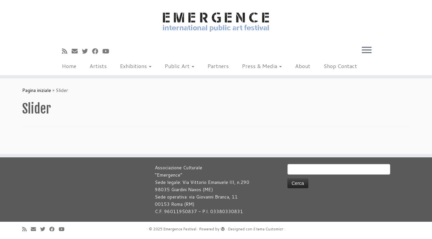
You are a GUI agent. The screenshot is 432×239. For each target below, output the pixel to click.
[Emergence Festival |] (216, 21)
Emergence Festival (179, 229)
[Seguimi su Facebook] (97, 51)
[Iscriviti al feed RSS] (67, 51)
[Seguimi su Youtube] (107, 51)
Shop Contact (340, 66)
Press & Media (262, 66)
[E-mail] (77, 51)
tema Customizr (269, 229)
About (302, 66)
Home (69, 66)
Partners (218, 66)
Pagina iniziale (36, 90)
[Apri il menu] (367, 50)
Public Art (179, 66)
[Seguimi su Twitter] (87, 51)
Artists (98, 66)
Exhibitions (136, 66)
